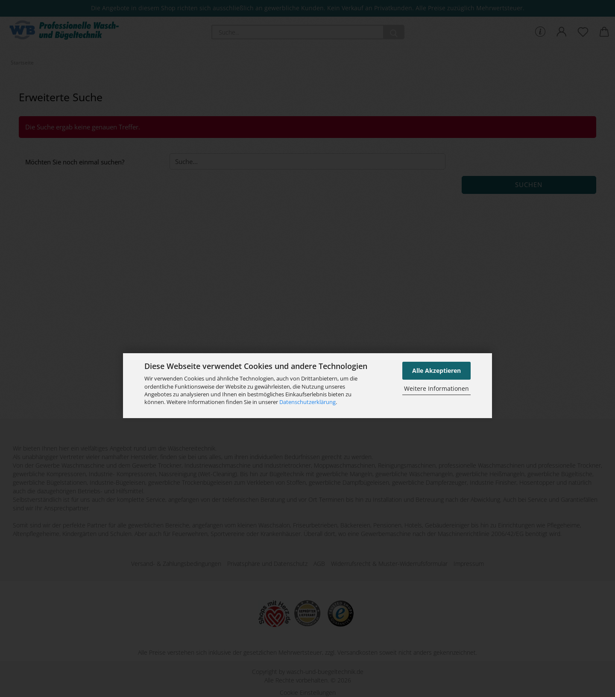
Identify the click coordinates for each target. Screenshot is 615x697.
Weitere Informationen (436, 388)
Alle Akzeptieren (436, 370)
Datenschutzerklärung (307, 402)
